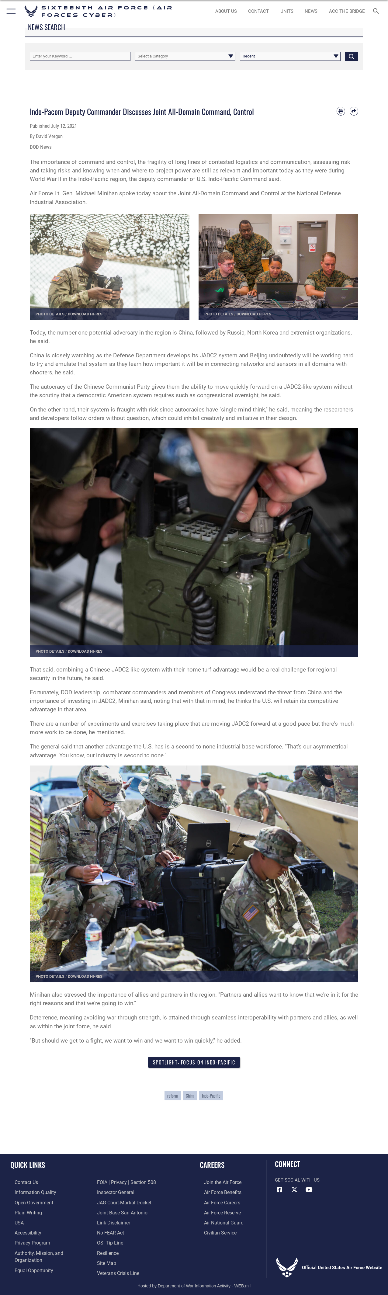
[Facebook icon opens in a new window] (279, 1190)
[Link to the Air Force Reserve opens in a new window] (218, 1212)
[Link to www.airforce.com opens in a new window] (218, 1183)
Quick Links (27, 1166)
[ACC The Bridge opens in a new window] (347, 11)
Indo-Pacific (211, 1096)
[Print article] (341, 111)
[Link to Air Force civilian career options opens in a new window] (215, 1231)
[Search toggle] (377, 12)
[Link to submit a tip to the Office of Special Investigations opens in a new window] (109, 1231)
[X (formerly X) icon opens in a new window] (294, 1190)
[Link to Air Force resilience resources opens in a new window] (107, 1241)
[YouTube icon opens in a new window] (309, 1190)
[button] (10, 11)
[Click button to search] (351, 56)
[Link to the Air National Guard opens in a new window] (218, 1221)
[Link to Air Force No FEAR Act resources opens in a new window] (110, 1221)
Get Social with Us (297, 1181)
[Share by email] (354, 111)
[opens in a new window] (29, 1192)
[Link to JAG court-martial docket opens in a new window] (123, 1192)
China (190, 1096)
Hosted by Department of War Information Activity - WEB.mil (194, 1281)
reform (172, 1096)
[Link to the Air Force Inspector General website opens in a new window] (115, 1183)
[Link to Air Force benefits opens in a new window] (218, 1192)
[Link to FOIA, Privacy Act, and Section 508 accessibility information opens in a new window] (38, 1270)
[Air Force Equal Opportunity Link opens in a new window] (28, 1260)
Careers (212, 1166)
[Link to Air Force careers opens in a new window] (217, 1202)
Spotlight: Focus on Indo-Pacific (194, 1062)
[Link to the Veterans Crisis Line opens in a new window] (117, 1260)
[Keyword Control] (80, 56)
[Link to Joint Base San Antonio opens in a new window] (121, 1202)
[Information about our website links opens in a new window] (113, 1212)
